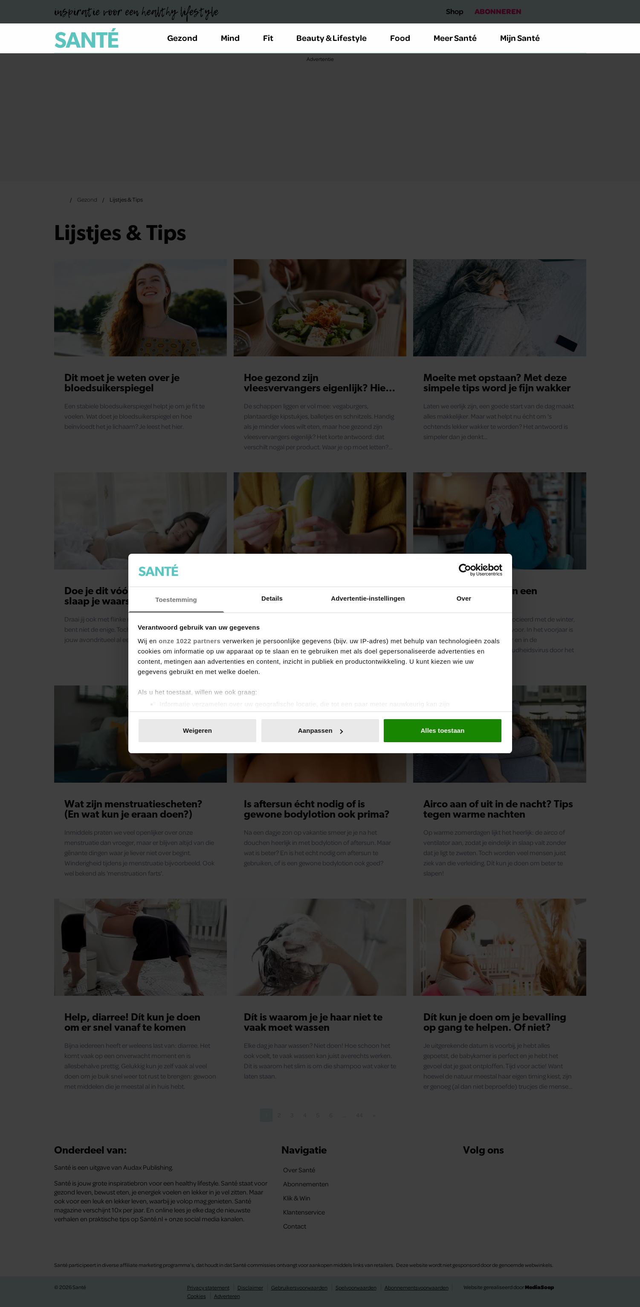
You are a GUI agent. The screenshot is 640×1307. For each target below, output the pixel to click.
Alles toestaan (442, 730)
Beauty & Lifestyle (336, 37)
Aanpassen (320, 730)
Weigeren (197, 730)
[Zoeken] (579, 38)
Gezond (187, 37)
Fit (273, 37)
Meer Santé (460, 37)
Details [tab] (272, 598)
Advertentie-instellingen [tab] (368, 598)
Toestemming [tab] (176, 599)
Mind (235, 37)
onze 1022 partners (189, 641)
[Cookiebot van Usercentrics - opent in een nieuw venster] (465, 570)
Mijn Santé (526, 37)
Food (405, 37)
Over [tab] (464, 598)
